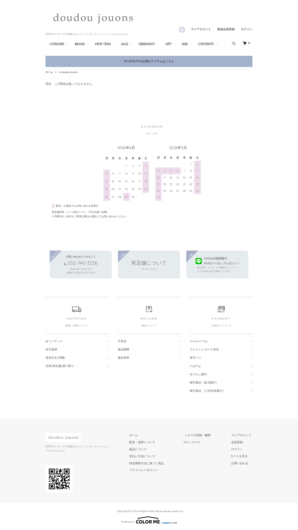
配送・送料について (147, 442)
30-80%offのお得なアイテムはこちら (149, 61)
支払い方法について (147, 456)
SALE (124, 44)
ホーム (49, 72)
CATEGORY (57, 44)
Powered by (149, 520)
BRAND (80, 44)
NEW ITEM (103, 44)
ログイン (246, 29)
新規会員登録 (226, 29)
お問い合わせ (241, 463)
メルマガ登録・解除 (200, 435)
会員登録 (238, 442)
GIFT (168, 44)
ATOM (200, 442)
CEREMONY (146, 44)
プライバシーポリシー (148, 470)
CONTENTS (206, 44)
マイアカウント (201, 29)
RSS (190, 442)
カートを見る (241, 456)
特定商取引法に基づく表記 (151, 463)
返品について (142, 449)
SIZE (185, 44)
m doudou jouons (68, 72)
